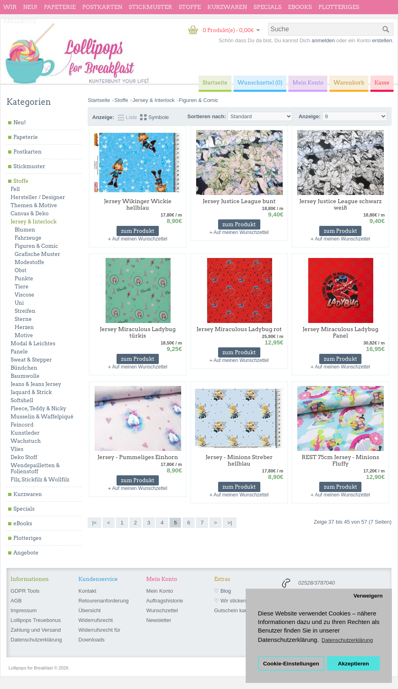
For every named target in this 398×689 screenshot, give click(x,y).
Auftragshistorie (164, 601)
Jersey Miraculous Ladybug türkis (138, 332)
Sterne (23, 319)
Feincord (22, 425)
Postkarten (102, 7)
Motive (24, 335)
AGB (16, 601)
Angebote (19, 21)
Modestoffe (29, 262)
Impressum (24, 610)
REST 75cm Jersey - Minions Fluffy (340, 460)
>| (229, 523)
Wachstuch (26, 441)
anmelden (323, 40)
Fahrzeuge (28, 238)
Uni (19, 303)
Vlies (17, 449)
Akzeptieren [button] (353, 664)
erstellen (382, 40)
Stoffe (190, 7)
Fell (15, 189)
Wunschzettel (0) (260, 83)
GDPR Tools (25, 591)
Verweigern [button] (368, 596)
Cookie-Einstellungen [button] (291, 664)
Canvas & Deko (30, 213)
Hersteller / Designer (38, 197)
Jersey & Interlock (33, 222)
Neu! (30, 7)
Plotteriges (338, 7)
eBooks (300, 7)
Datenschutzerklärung (36, 640)
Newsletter (158, 620)
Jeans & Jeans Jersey (36, 384)
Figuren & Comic (36, 246)
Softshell (22, 400)
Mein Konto (159, 591)
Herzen (24, 327)
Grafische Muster (37, 254)
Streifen (25, 311)
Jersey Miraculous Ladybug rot (239, 329)
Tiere (21, 287)
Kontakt (87, 591)
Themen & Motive (34, 205)
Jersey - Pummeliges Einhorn (137, 457)
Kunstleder (25, 433)
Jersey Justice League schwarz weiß (340, 204)
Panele (19, 352)
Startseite (99, 100)
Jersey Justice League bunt (239, 201)
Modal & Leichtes (33, 343)
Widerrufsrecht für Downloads (99, 635)
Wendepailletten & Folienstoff (35, 468)
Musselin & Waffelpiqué (42, 417)
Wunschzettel (162, 610)
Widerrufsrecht (95, 620)
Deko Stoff (24, 457)
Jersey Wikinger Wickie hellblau (138, 204)
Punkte (24, 278)
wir (10, 7)
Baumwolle (25, 376)
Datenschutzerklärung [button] (347, 640)
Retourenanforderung (103, 601)
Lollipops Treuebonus (36, 620)
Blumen (25, 230)
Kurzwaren (227, 7)
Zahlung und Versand (36, 630)
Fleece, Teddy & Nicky (38, 408)
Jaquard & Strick (31, 392)
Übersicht (89, 610)
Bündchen (24, 368)
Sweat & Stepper (31, 360)
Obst (20, 270)
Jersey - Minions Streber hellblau (239, 460)
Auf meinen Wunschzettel (139, 239)
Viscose (25, 295)
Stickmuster (150, 7)
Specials (267, 7)
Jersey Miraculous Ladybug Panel (341, 332)
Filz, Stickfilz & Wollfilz (40, 480)
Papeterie (60, 7)
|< (94, 523)
